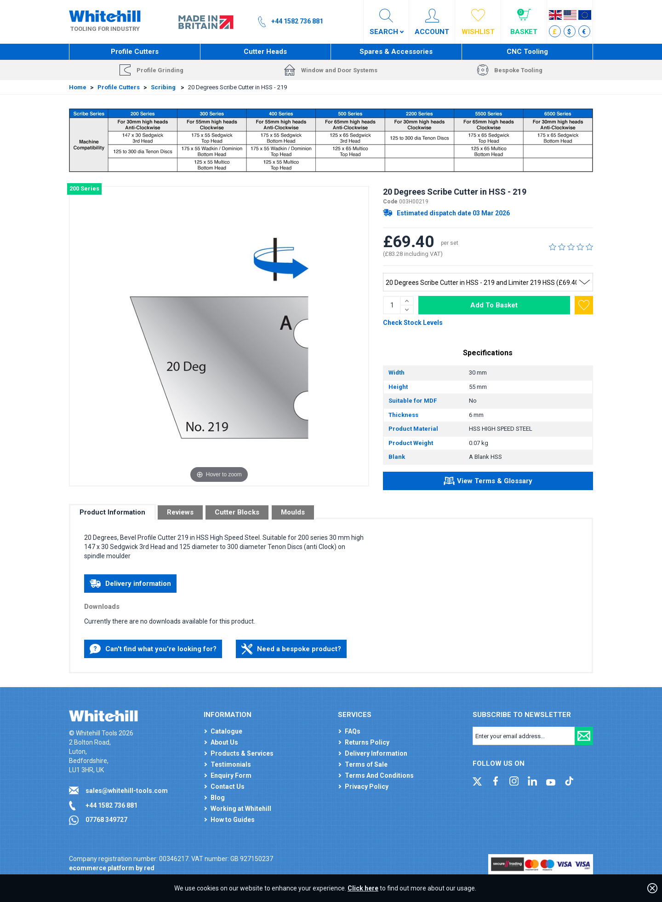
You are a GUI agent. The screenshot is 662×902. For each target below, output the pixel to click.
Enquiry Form (231, 775)
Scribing (164, 87)
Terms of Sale (366, 764)
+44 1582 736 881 (111, 805)
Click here (363, 888)
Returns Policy (367, 742)
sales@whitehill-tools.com (127, 790)
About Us (224, 742)
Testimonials (231, 764)
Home (77, 87)
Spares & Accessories (396, 51)
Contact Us (228, 786)
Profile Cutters (135, 51)
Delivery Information (376, 753)
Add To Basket (494, 305)
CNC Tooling (527, 51)
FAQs (352, 731)
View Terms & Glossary (488, 482)
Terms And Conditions (379, 775)
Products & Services (242, 753)
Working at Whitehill (241, 808)
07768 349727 (106, 819)
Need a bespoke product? (291, 648)
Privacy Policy (366, 786)
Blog (218, 797)
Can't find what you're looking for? (153, 649)
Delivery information (130, 583)
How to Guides (233, 819)
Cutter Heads (265, 51)
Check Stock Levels (413, 322)
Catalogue (226, 731)
